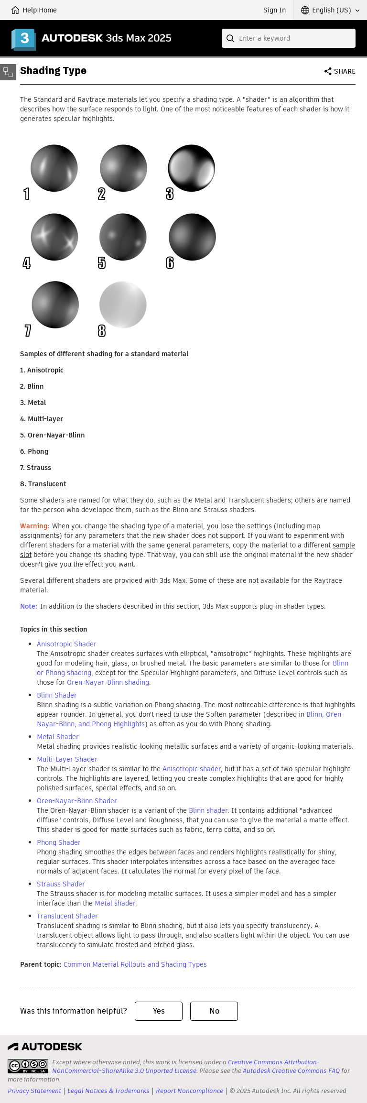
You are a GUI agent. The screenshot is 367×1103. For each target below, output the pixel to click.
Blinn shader (208, 810)
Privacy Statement (34, 1090)
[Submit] (231, 38)
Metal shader (115, 903)
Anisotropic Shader (67, 644)
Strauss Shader (61, 884)
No (214, 1010)
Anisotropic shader (191, 769)
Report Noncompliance (189, 1090)
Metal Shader (58, 737)
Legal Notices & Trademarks (108, 1090)
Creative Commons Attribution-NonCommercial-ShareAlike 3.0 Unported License (186, 1066)
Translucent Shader (67, 916)
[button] (330, 10)
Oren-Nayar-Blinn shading (108, 682)
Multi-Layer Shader (67, 759)
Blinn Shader (57, 695)
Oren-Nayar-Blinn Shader (77, 801)
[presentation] (28, 1066)
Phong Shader (59, 842)
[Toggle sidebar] (8, 72)
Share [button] (345, 71)
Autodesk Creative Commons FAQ (291, 1070)
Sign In (274, 10)
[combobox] (289, 38)
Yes (159, 1010)
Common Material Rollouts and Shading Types (135, 964)
